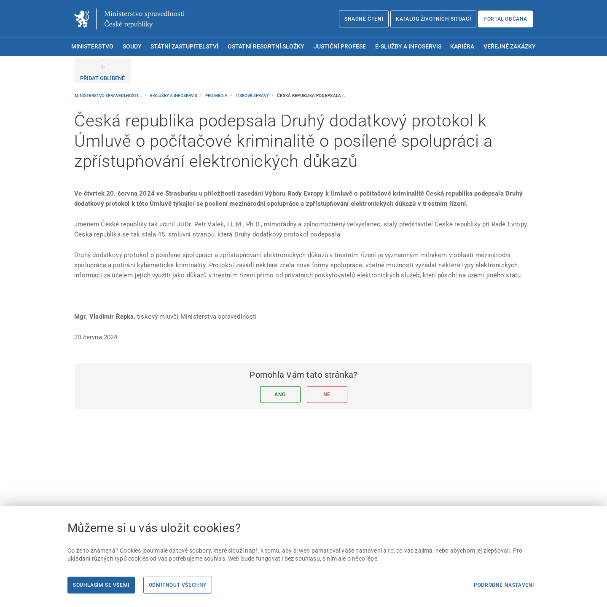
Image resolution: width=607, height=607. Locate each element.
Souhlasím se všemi (101, 585)
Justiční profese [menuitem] (340, 46)
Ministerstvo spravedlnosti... (109, 95)
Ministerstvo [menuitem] (92, 46)
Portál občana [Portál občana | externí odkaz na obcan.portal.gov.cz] (505, 19)
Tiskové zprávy (253, 95)
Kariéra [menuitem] (462, 46)
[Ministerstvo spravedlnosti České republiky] (129, 19)
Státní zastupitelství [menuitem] (184, 46)
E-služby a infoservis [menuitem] (408, 46)
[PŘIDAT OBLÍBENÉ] (102, 70)
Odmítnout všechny (178, 585)
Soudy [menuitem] (132, 46)
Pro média (216, 95)
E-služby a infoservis (174, 95)
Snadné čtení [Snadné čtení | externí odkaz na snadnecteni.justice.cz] (363, 19)
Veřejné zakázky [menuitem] (509, 46)
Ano (280, 395)
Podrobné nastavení (504, 585)
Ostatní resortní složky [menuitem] (266, 46)
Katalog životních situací (433, 19)
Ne (326, 395)
